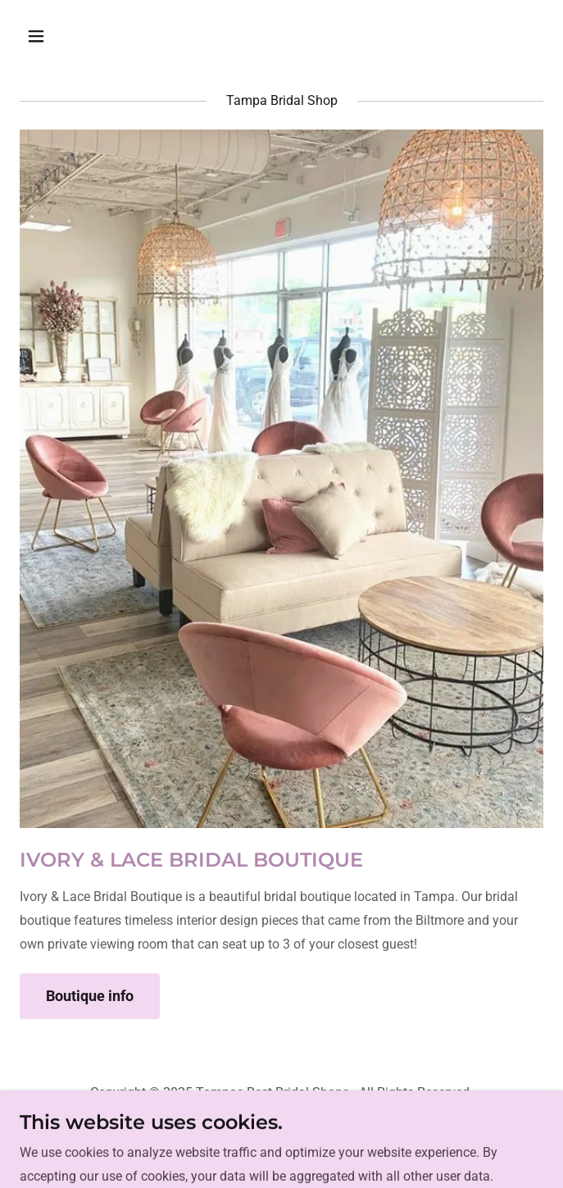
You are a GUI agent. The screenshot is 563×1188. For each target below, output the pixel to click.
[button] (80, 36)
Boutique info (90, 995)
